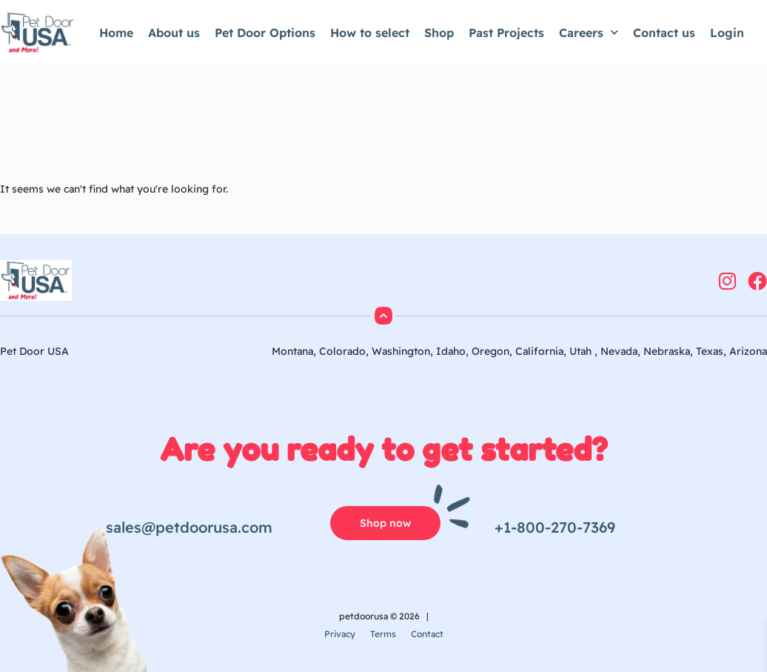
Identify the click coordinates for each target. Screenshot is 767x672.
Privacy (339, 633)
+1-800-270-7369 (555, 527)
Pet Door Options (265, 32)
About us (174, 32)
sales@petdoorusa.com (189, 527)
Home (116, 32)
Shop (439, 32)
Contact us (664, 32)
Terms (383, 633)
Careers (588, 32)
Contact (427, 633)
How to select (369, 32)
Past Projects (506, 32)
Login (727, 32)
